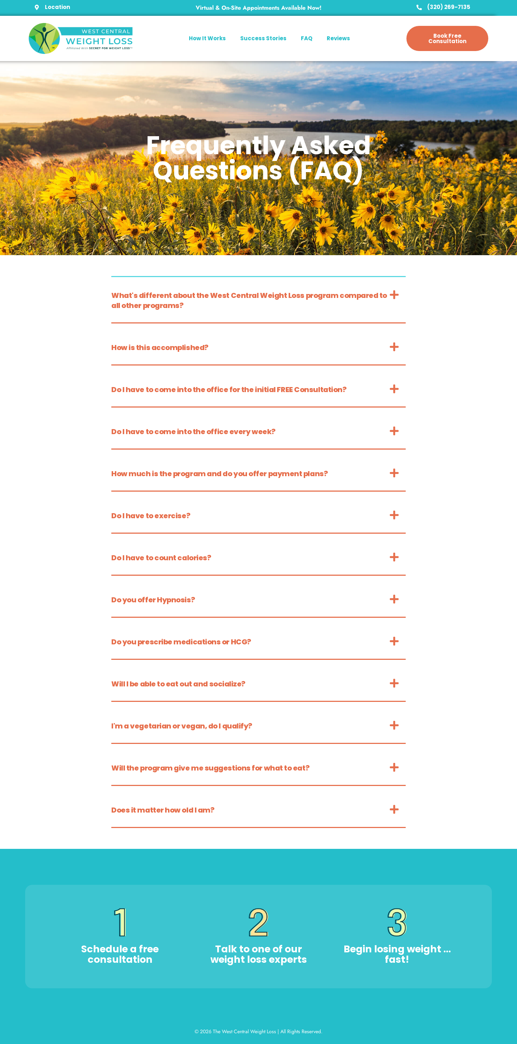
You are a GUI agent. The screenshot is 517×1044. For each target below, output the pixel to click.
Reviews (338, 38)
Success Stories (263, 38)
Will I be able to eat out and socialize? (178, 684)
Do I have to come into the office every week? (193, 432)
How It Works (207, 38)
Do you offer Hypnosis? (153, 600)
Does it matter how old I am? (162, 810)
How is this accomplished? (160, 347)
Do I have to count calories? (161, 558)
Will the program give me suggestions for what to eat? (210, 768)
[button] (258, 300)
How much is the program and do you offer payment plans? (219, 474)
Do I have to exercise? (150, 516)
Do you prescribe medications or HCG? (181, 642)
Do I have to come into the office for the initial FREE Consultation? (228, 390)
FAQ (306, 38)
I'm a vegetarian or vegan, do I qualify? (181, 726)
